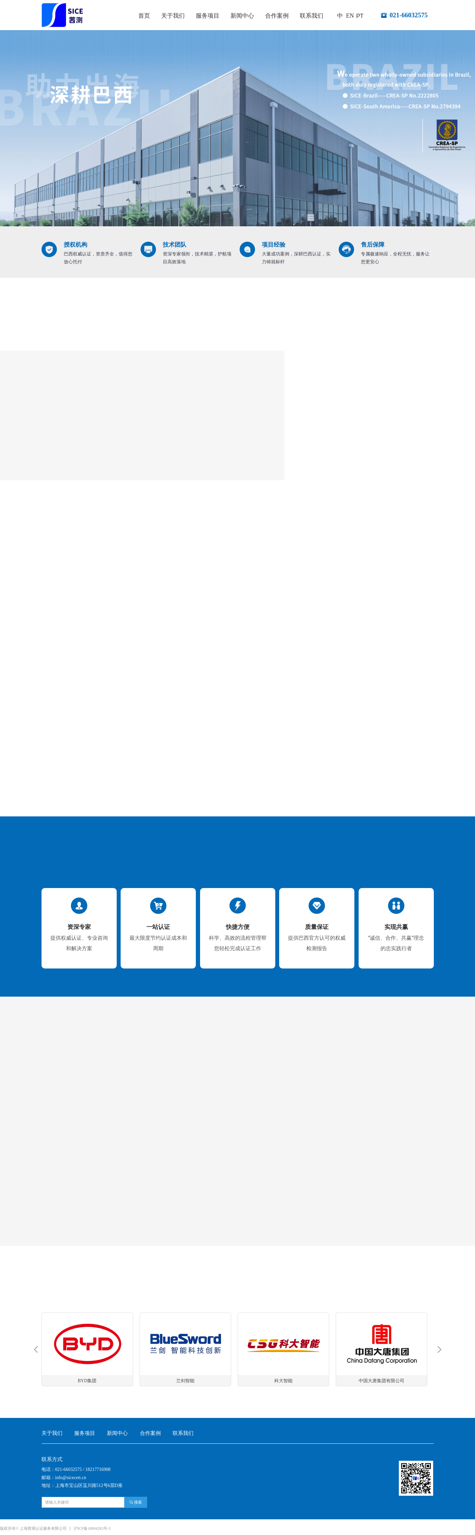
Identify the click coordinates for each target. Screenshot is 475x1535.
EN (350, 15)
